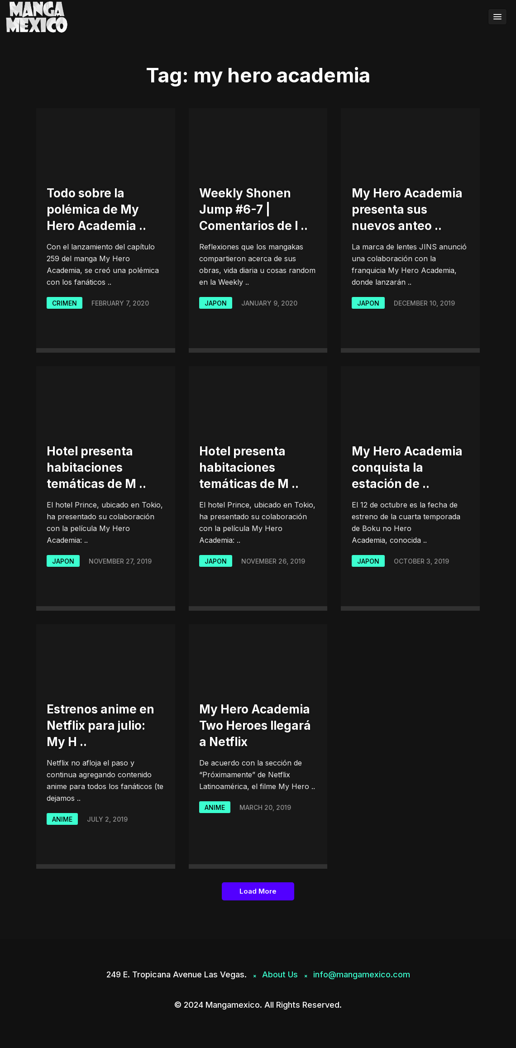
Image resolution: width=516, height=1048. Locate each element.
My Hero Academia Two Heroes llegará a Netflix (255, 725)
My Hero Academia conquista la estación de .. (407, 467)
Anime (62, 819)
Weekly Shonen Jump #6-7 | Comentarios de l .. (253, 209)
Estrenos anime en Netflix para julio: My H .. (100, 725)
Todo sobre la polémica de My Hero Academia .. (96, 209)
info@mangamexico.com (361, 974)
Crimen (64, 303)
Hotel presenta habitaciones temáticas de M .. (96, 467)
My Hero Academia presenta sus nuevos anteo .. (407, 209)
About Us (280, 974)
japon (216, 303)
